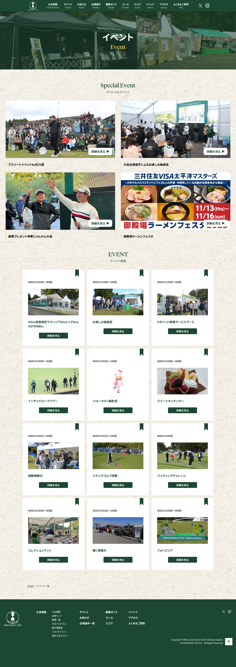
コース (109, 617)
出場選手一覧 (87, 623)
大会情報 (41, 612)
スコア (109, 623)
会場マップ (57, 615)
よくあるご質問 (137, 623)
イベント (133, 612)
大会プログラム (59, 623)
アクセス (133, 617)
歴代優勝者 (57, 627)
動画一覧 (56, 619)
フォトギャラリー (59, 631)
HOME (30, 585)
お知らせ (84, 617)
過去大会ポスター (60, 635)
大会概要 (56, 611)
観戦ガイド (112, 612)
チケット (84, 612)
